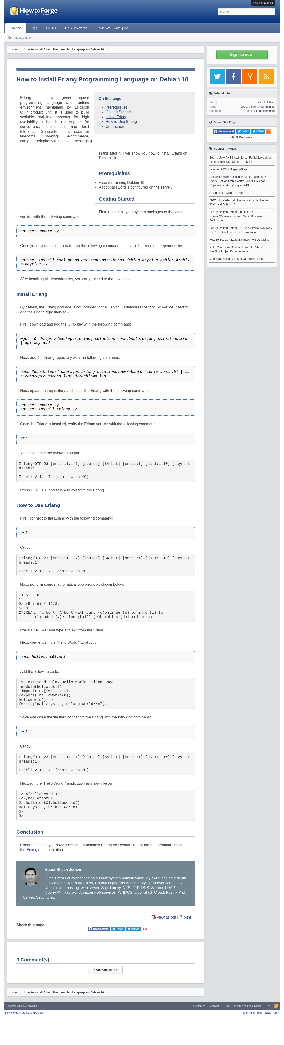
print (187, 917)
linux (254, 106)
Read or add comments (260, 111)
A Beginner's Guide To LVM (226, 192)
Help (226, 1005)
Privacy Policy (271, 1012)
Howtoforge (24, 1012)
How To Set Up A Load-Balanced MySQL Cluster (239, 239)
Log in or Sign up (263, 2)
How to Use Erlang (121, 122)
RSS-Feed (276, 1006)
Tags (34, 28)
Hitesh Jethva (266, 102)
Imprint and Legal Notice (247, 1005)
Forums (51, 28)
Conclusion (115, 127)
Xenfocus (31, 1005)
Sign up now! (242, 55)
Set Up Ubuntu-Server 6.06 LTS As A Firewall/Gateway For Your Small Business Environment (235, 216)
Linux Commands (76, 28)
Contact (214, 1005)
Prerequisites (116, 107)
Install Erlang (116, 117)
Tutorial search (22, 37)
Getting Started (118, 112)
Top (268, 1005)
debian (245, 106)
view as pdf (166, 917)
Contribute (199, 1005)
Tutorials (16, 28)
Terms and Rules (252, 1012)
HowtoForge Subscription (112, 28)
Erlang (32, 850)
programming (266, 106)
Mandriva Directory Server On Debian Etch (236, 259)
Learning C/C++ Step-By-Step (228, 169)
